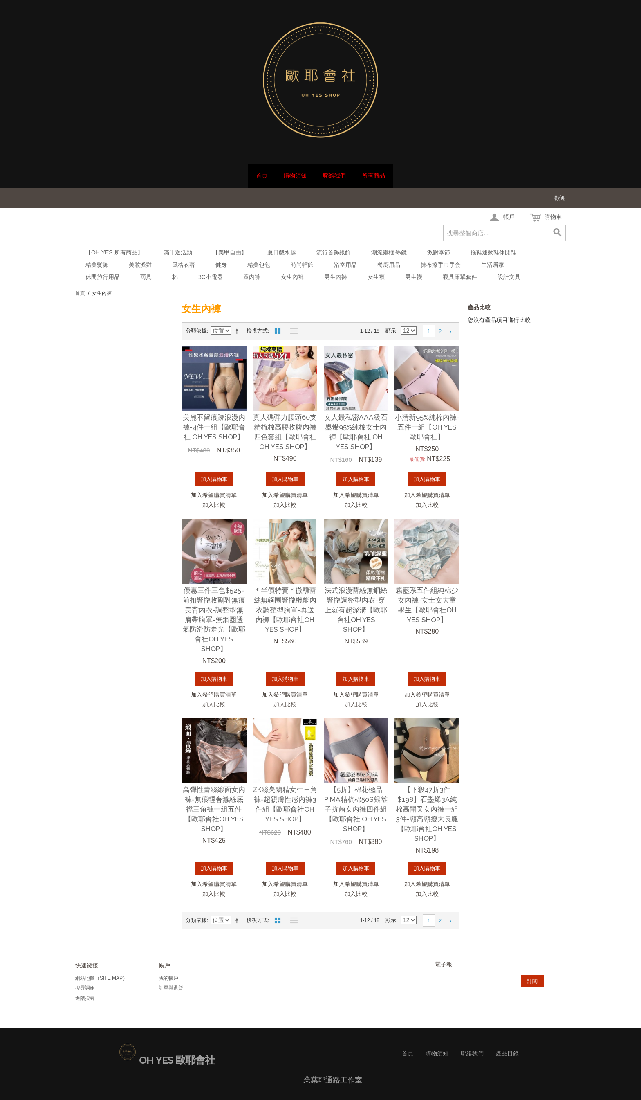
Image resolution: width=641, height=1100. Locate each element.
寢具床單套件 (460, 277)
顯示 (390, 331)
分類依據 (196, 331)
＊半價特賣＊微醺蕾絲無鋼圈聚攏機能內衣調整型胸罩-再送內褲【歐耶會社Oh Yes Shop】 (285, 609)
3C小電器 (210, 277)
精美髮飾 (96, 264)
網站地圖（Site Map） (101, 978)
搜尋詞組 (85, 988)
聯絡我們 (334, 175)
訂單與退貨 (171, 988)
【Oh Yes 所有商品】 (114, 252)
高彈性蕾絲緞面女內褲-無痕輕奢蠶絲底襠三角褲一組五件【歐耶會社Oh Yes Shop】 (214, 808)
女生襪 (376, 277)
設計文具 (509, 277)
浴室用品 (345, 264)
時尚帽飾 (302, 264)
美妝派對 (140, 264)
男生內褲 (335, 277)
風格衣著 (183, 264)
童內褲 (251, 277)
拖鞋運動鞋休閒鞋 (493, 252)
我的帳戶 (168, 978)
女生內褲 (292, 277)
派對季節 (438, 252)
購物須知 (295, 175)
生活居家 (492, 264)
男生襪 (413, 277)
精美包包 (258, 264)
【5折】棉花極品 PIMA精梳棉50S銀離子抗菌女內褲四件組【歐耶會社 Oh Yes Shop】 (356, 808)
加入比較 (213, 505)
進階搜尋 (85, 998)
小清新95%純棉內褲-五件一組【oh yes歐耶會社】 (427, 427)
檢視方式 (257, 331)
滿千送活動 (178, 252)
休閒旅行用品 (102, 277)
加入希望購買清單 (214, 495)
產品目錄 (507, 1053)
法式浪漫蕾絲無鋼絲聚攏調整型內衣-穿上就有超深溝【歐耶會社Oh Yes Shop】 (356, 609)
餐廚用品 (388, 264)
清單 (292, 331)
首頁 (261, 175)
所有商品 (373, 175)
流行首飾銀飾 (333, 252)
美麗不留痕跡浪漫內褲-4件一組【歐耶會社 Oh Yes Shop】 (214, 427)
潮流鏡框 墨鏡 (389, 252)
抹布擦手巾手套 (441, 264)
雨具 (146, 277)
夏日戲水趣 (281, 252)
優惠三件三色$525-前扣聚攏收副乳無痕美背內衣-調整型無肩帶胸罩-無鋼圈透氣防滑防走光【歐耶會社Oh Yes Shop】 (214, 619)
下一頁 (450, 331)
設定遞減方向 (238, 331)
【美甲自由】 (230, 252)
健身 (221, 264)
